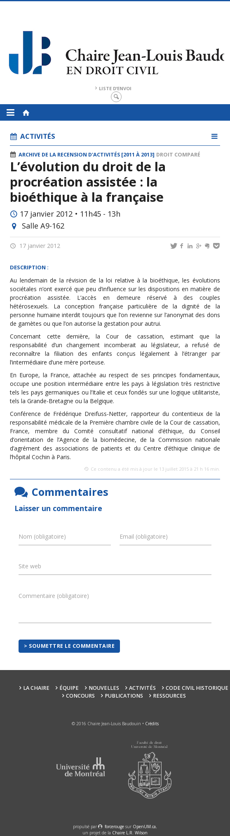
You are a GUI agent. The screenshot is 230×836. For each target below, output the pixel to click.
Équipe (69, 687)
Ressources (169, 695)
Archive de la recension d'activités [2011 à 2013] (87, 154)
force (114, 826)
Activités (142, 687)
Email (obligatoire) (144, 536)
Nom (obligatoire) (42, 536)
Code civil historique (197, 687)
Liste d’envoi (115, 88)
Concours (80, 695)
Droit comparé (178, 154)
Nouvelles (104, 687)
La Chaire (36, 687)
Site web (30, 566)
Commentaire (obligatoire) (54, 596)
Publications (124, 695)
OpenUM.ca (144, 826)
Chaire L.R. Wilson (130, 833)
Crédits (152, 723)
